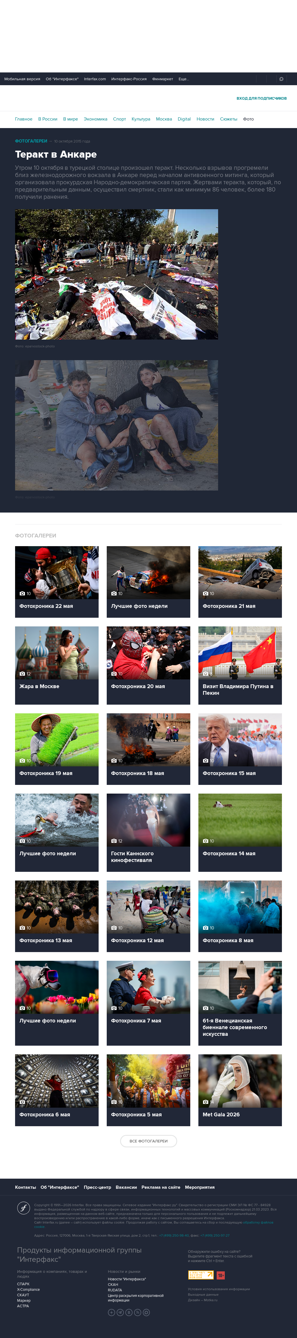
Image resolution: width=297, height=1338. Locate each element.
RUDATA (115, 1290)
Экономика (95, 119)
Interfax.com (95, 78)
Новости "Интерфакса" (127, 1279)
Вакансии (126, 1187)
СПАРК (23, 1284)
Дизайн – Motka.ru (203, 1300)
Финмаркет (162, 78)
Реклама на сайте (161, 1187)
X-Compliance (28, 1289)
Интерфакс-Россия (129, 78)
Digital (184, 119)
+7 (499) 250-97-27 (214, 1235)
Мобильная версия (22, 78)
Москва (164, 119)
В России (47, 119)
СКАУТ (23, 1295)
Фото (248, 119)
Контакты (25, 1187)
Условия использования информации (219, 1289)
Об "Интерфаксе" (62, 78)
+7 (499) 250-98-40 (174, 1235)
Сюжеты (228, 119)
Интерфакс (148, 98)
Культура (141, 119)
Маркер (23, 1300)
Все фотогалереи (149, 1141)
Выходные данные (203, 1295)
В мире (70, 119)
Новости (205, 119)
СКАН (113, 1284)
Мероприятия (200, 1187)
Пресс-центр (97, 1187)
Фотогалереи (31, 141)
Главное (23, 119)
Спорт (119, 119)
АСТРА (23, 1306)
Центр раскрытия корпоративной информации (136, 1298)
